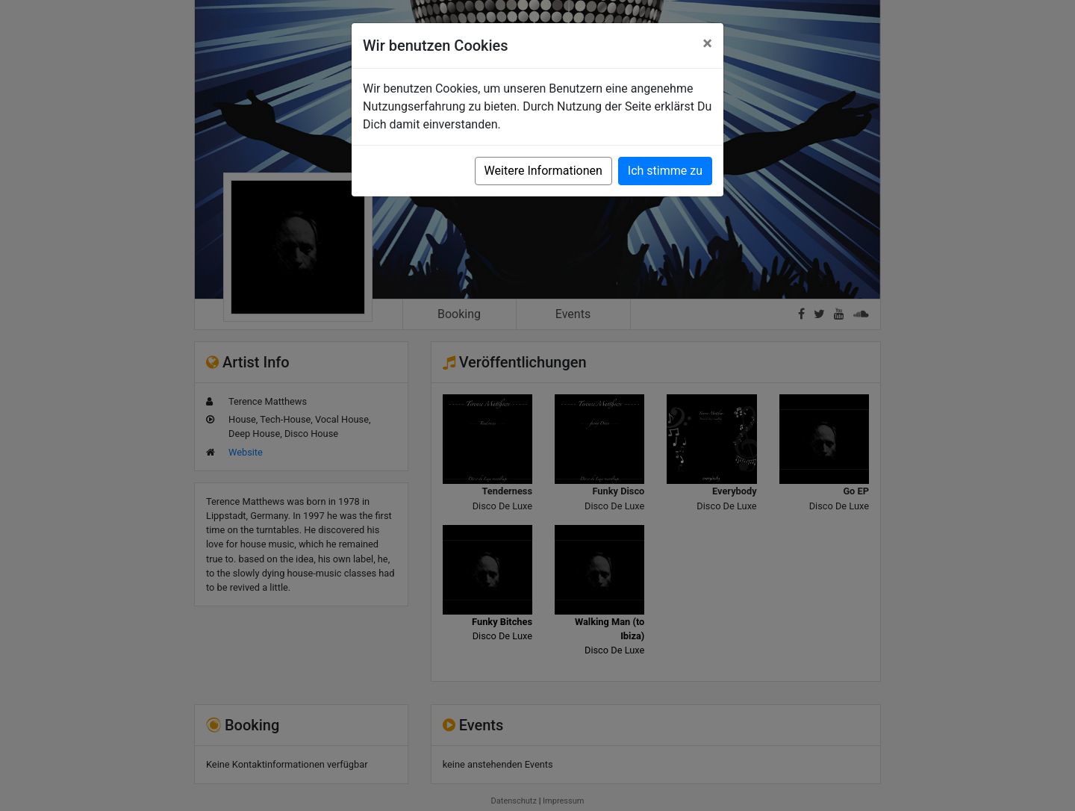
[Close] (707, 43)
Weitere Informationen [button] (543, 171)
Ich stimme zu (665, 171)
